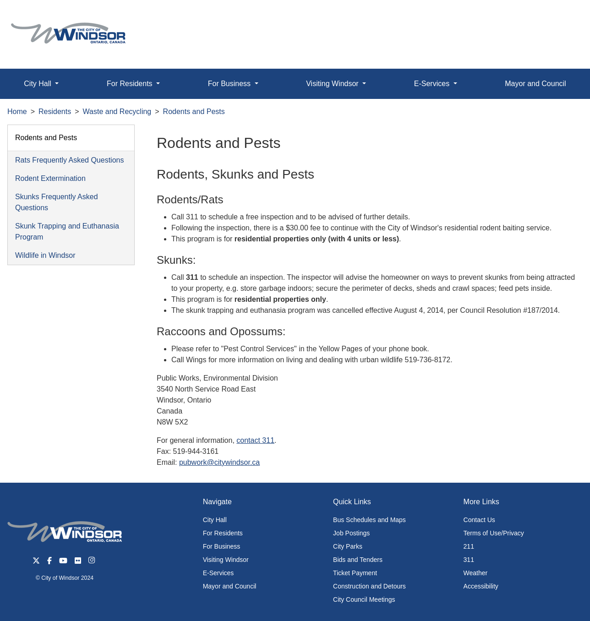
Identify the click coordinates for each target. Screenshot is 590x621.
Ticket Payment (355, 573)
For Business (221, 546)
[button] (562, 16)
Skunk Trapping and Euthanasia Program (67, 231)
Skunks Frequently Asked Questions (56, 202)
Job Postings (351, 533)
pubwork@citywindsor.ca (219, 462)
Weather (476, 573)
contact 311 (255, 440)
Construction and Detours (369, 586)
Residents (54, 111)
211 (469, 546)
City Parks (347, 546)
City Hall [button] (38, 83)
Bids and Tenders (357, 559)
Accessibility (481, 586)
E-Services (218, 573)
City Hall (215, 519)
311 (469, 559)
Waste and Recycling (117, 111)
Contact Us (479, 519)
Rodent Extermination (50, 178)
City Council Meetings (364, 599)
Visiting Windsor (226, 559)
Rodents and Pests (194, 111)
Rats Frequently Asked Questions (69, 160)
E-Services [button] (433, 83)
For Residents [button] (130, 83)
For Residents (223, 533)
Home (17, 111)
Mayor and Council (535, 83)
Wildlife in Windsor (45, 255)
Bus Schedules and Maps (369, 519)
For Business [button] (230, 83)
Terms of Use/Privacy (494, 533)
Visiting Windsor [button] (333, 83)
